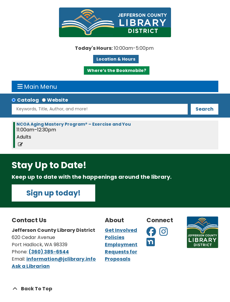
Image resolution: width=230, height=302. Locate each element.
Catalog (28, 100)
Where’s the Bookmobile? (116, 70)
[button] (114, 48)
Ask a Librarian (31, 266)
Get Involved (121, 230)
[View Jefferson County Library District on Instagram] (164, 233)
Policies (114, 237)
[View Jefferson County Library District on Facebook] (151, 233)
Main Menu (37, 86)
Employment (121, 244)
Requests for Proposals (121, 255)
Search (205, 109)
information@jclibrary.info (61, 259)
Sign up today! (53, 193)
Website (57, 100)
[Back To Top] (115, 289)
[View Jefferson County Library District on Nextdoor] (150, 244)
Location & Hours (115, 59)
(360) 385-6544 (49, 251)
